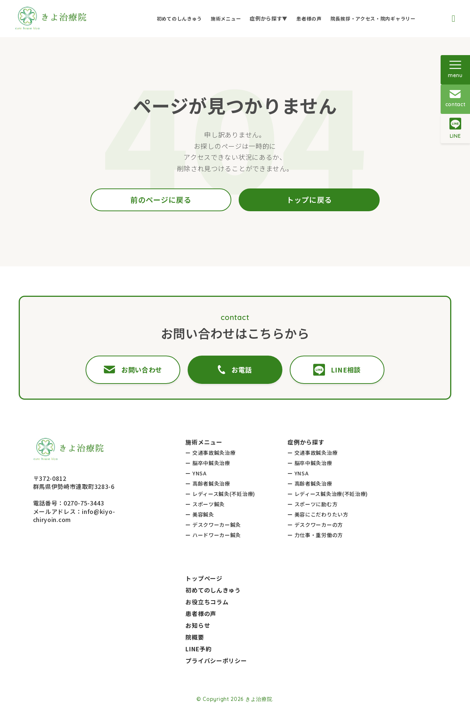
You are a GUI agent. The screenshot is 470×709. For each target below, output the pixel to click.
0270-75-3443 (84, 503)
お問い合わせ (133, 369)
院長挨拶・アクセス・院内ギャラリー (373, 18)
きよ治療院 (258, 699)
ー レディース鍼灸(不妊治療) (220, 493)
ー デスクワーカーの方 (315, 524)
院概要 (194, 637)
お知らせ (197, 625)
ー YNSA (195, 473)
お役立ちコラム (206, 601)
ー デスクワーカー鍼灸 (213, 524)
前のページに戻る (160, 199)
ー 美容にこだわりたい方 (318, 514)
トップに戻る (309, 199)
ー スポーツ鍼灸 (205, 504)
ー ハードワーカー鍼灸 (213, 535)
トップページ (203, 578)
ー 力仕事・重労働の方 (315, 535)
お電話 (235, 370)
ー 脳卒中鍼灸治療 (207, 463)
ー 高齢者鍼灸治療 (207, 483)
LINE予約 (198, 648)
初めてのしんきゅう (179, 18)
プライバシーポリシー (216, 660)
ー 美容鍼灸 (199, 514)
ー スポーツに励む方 (312, 504)
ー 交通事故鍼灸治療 (210, 452)
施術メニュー (226, 18)
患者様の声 (309, 18)
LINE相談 (337, 370)
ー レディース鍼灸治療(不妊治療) (328, 493)
